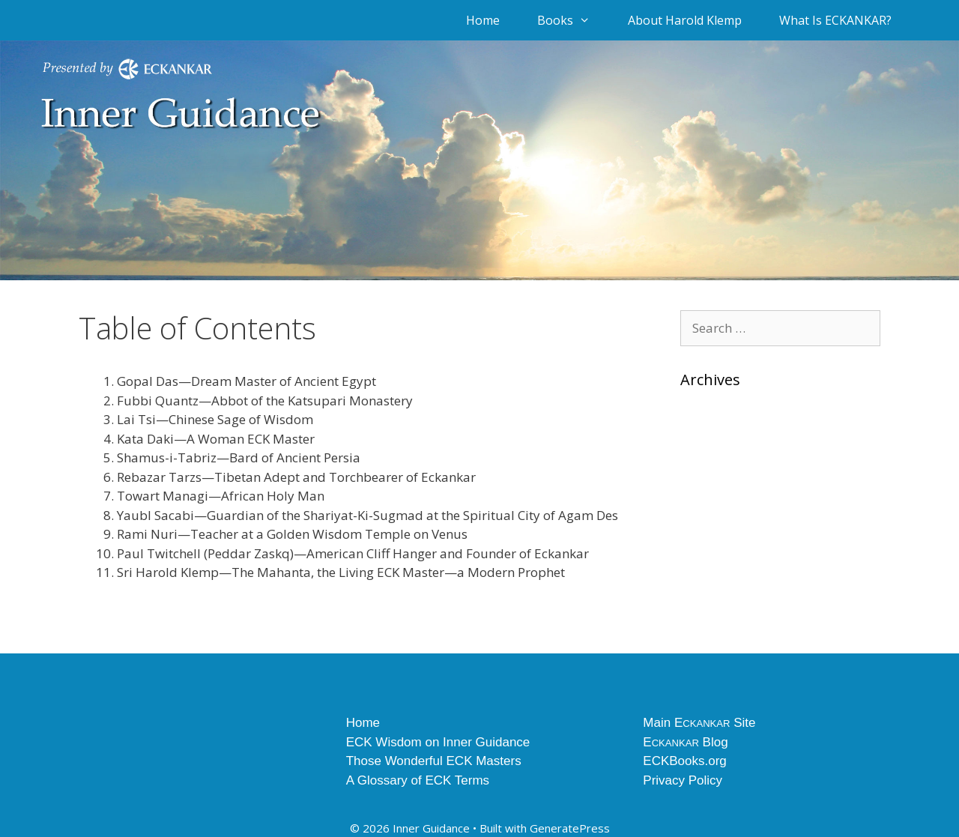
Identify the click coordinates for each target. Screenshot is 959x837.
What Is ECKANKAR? (835, 20)
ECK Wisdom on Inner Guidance (438, 742)
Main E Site (699, 723)
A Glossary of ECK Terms (417, 780)
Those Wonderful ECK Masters (433, 761)
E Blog (685, 742)
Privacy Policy (682, 780)
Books (573, 20)
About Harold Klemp (685, 20)
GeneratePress (570, 828)
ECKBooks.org (685, 761)
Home (483, 20)
